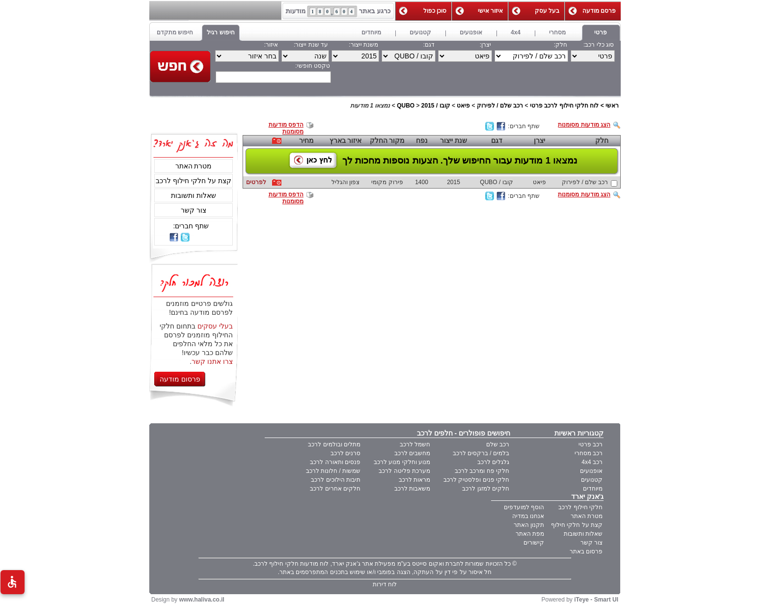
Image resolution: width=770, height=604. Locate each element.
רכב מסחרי (589, 453)
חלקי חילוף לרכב (580, 507)
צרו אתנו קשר (212, 361)
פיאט (463, 105)
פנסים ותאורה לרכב (335, 462)
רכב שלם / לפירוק (500, 105)
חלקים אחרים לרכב (335, 488)
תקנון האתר (529, 525)
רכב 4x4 (592, 462)
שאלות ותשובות (193, 195)
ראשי (612, 105)
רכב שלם (497, 444)
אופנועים (591, 470)
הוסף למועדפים (524, 507)
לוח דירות (385, 584)
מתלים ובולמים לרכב (334, 444)
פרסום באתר (586, 551)
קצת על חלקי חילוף (577, 525)
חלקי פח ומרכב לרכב (482, 470)
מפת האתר (530, 533)
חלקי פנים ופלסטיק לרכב (476, 479)
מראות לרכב (414, 479)
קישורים (533, 542)
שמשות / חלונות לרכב (333, 470)
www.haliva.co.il (201, 599)
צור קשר (193, 210)
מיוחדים (593, 488)
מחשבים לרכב (412, 453)
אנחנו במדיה (528, 516)
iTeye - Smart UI (596, 599)
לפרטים (256, 182)
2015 (428, 105)
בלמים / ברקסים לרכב (481, 453)
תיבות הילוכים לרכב (335, 479)
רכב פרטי (590, 444)
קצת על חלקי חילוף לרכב (193, 181)
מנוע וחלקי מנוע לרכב (402, 462)
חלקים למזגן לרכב (485, 488)
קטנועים (592, 479)
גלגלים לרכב (493, 462)
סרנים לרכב (345, 453)
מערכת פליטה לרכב (404, 470)
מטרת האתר (193, 166)
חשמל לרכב (415, 444)
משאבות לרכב (412, 488)
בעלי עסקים (215, 326)
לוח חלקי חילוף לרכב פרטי (564, 105)
